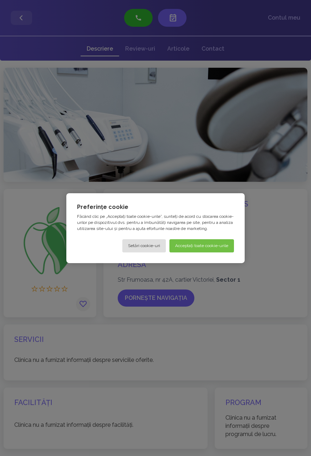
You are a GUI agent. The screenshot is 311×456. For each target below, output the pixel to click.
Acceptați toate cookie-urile (201, 245)
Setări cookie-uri (144, 245)
